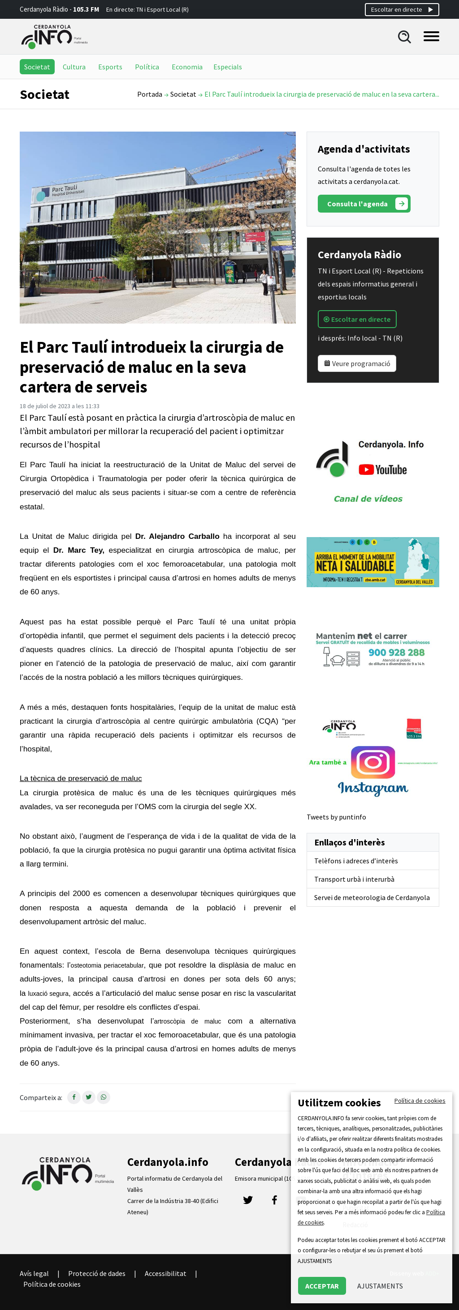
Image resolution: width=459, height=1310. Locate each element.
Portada (149, 94)
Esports (110, 66)
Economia (187, 66)
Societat (37, 66)
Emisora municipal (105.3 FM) (273, 1178)
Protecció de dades (97, 1273)
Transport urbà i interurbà (354, 879)
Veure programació (357, 363)
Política (147, 66)
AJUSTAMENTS (380, 1285)
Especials (227, 66)
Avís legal (34, 1273)
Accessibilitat (165, 1273)
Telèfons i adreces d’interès (356, 860)
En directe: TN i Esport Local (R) (147, 9)
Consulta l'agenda (367, 203)
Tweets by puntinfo (336, 816)
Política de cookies (52, 1284)
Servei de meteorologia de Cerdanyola (372, 897)
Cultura (74, 66)
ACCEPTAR (322, 1285)
